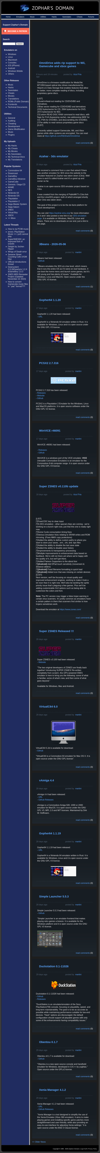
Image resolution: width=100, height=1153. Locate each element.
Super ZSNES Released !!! (56, 631)
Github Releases (46, 800)
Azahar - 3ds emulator (53, 156)
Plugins (11, 135)
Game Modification (16, 129)
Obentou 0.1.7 (48, 1042)
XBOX (11, 215)
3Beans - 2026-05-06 (52, 244)
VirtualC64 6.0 (48, 706)
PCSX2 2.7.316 (48, 363)
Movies (11, 96)
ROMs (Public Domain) (18, 101)
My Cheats (13, 148)
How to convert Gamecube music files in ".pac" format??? (18, 284)
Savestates (66, 17)
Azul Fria (77, 74)
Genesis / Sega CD (16, 184)
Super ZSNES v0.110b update (58, 486)
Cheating (12, 123)
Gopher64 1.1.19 (50, 833)
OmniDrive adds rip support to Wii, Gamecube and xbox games (62, 64)
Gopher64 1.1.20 (50, 300)
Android (11, 68)
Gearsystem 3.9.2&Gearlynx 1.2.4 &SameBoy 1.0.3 (17, 269)
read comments (83, 143)
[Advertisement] (74, 41)
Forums (91, 17)
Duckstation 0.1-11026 (54, 966)
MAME (11, 187)
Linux (10, 57)
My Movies (13, 151)
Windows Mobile (15, 71)
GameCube (13, 182)
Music (32, 17)
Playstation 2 (14, 201)
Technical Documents (17, 107)
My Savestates (14, 154)
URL (40, 317)
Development (14, 126)
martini (78, 252)
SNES (11, 210)
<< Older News (39, 1142)
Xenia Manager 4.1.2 (52, 1089)
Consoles (12, 63)
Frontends (12, 104)
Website (41, 395)
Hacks (54, 17)
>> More (12, 218)
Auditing (11, 121)
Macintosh (12, 60)
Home (8, 17)
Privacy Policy (92, 1149)
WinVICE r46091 (49, 430)
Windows (12, 54)
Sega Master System (17, 204)
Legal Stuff (83, 1149)
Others (11, 74)
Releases (41, 393)
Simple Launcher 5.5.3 (54, 896)
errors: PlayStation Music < (18, 234)
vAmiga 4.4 (46, 780)
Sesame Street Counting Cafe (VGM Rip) (17, 256)
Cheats (79, 17)
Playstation (13, 198)
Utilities (43, 17)
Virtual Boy (13, 212)
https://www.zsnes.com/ (70, 609)
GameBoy (12, 176)
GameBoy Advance (16, 179)
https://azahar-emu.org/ (59, 213)
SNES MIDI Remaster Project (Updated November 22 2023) (18, 276)
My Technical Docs (16, 157)
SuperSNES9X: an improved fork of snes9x (16, 241)
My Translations (15, 160)
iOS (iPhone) (14, 65)
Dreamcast (13, 173)
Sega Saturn (13, 207)
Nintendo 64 (13, 193)
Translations (13, 99)
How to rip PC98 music (18, 229)
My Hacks (12, 146)
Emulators (20, 17)
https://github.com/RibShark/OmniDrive (62, 136)
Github (41, 261)
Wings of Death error (17, 252)
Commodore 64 (15, 170)
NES (10, 190)
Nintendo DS (13, 196)
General (11, 118)
